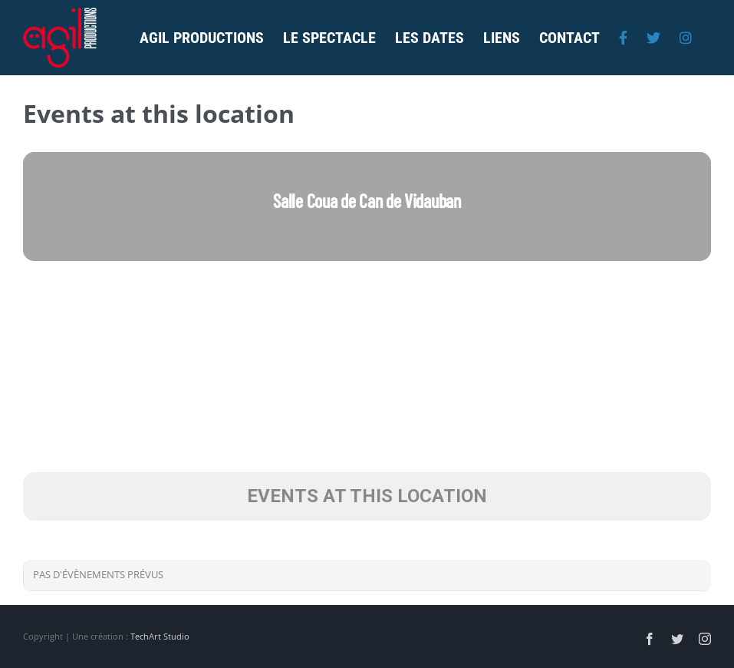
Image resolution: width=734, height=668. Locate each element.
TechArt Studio (159, 636)
